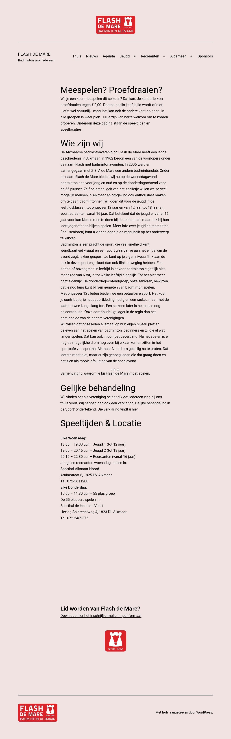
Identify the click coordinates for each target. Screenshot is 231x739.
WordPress (204, 712)
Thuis (76, 56)
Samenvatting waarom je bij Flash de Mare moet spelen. (105, 373)
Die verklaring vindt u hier (118, 409)
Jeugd (125, 56)
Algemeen (178, 56)
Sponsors (205, 56)
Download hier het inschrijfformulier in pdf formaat (100, 615)
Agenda (109, 56)
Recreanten (150, 56)
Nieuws (92, 56)
